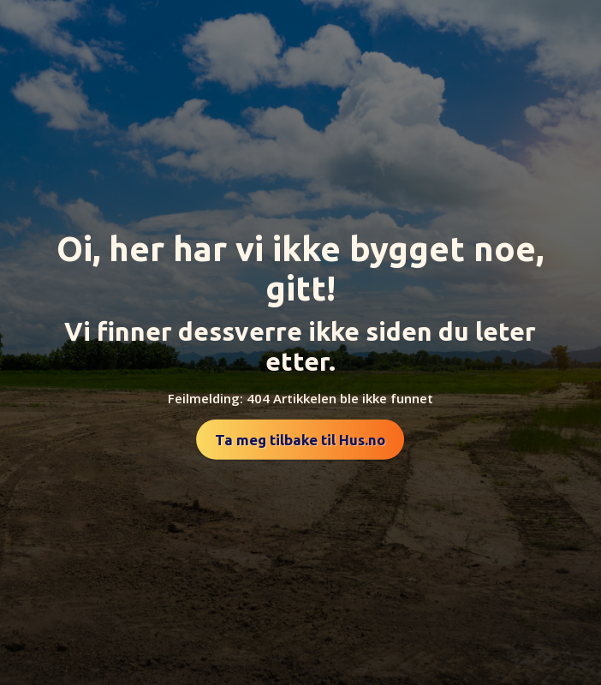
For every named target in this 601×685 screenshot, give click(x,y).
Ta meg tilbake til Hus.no (300, 440)
